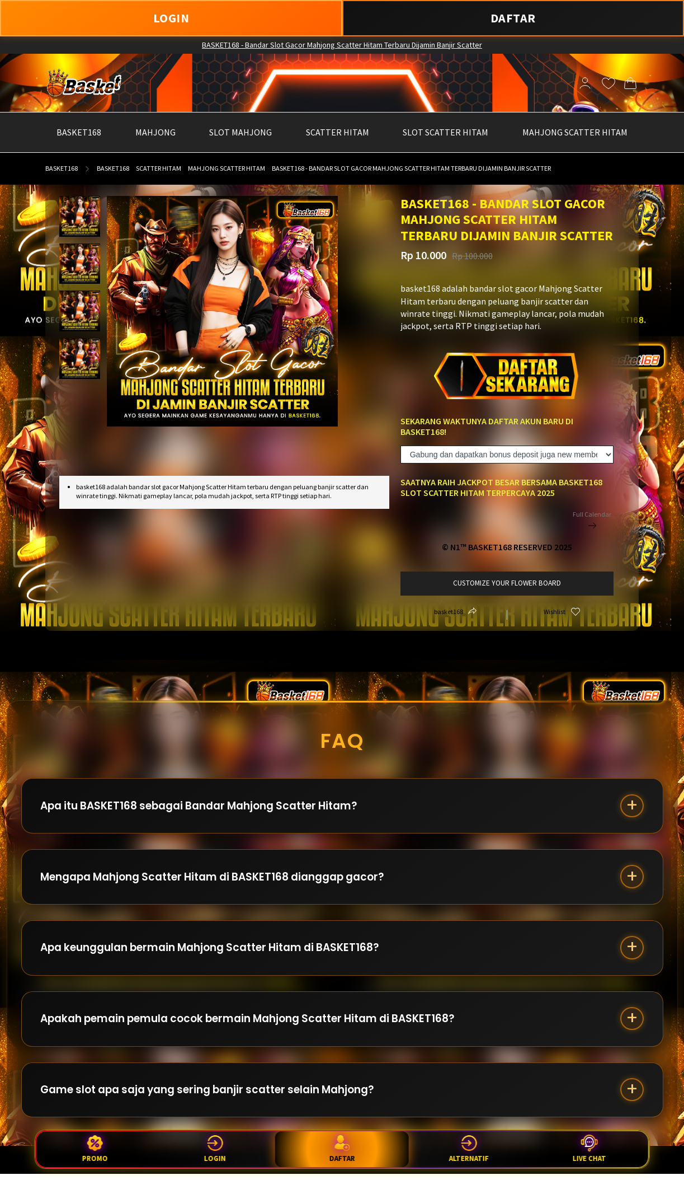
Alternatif (469, 1149)
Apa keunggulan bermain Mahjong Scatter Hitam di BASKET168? (213, 950)
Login (215, 1149)
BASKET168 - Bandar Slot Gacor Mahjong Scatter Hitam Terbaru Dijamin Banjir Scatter (342, 45)
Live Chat (589, 1149)
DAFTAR (513, 18)
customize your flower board (507, 583)
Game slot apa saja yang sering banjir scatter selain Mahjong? (211, 1095)
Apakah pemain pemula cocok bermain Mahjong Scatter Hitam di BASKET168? (252, 1023)
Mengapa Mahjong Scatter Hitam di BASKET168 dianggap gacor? (216, 878)
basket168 (61, 168)
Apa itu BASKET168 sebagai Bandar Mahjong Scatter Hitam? (203, 806)
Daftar (342, 1148)
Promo (95, 1149)
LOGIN (171, 18)
